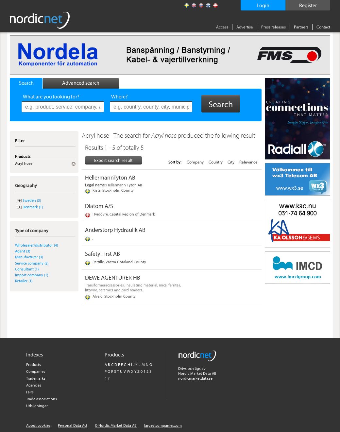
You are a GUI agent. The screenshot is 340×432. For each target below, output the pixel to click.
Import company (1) (31, 274)
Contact (323, 26)
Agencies (33, 385)
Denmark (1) (33, 206)
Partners (301, 26)
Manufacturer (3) (29, 256)
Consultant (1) (27, 269)
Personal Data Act (72, 425)
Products (33, 364)
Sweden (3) (32, 200)
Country (216, 161)
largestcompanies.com (163, 425)
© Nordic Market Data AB (116, 425)
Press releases (273, 26)
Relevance (248, 161)
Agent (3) (22, 251)
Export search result (113, 160)
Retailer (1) (23, 280)
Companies (35, 371)
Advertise (244, 26)
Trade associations (41, 398)
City (231, 161)
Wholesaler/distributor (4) (36, 245)
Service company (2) (31, 263)
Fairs (30, 391)
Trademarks (35, 378)
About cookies (38, 425)
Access (222, 26)
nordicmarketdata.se (195, 378)
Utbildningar (37, 405)
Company (195, 161)
